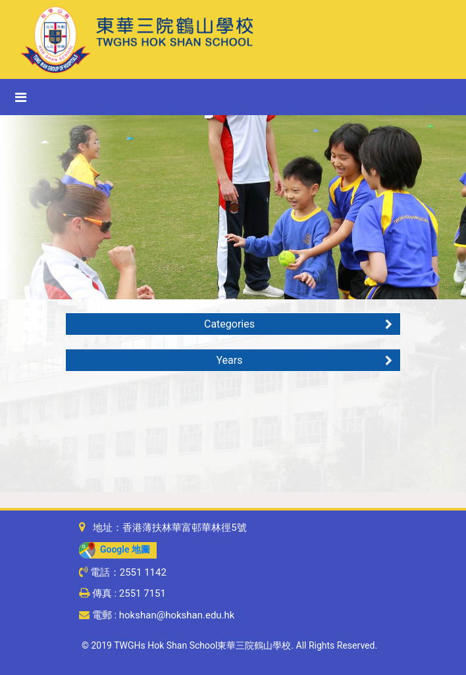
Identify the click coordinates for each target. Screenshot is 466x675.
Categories (298, 324)
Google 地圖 (114, 549)
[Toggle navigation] (21, 97)
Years (304, 360)
